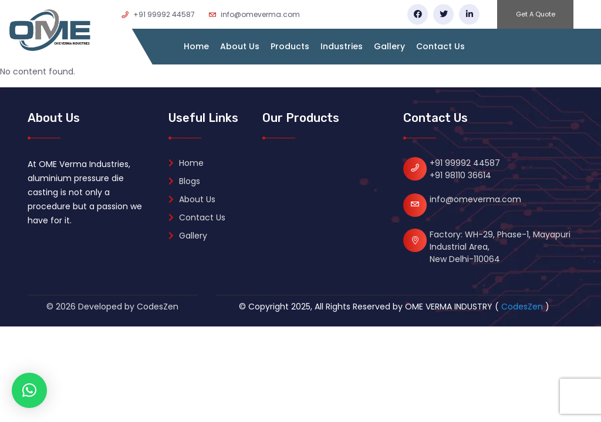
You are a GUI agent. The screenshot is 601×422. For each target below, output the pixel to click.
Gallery (389, 46)
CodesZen (522, 306)
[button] (29, 390)
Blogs (184, 181)
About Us (239, 46)
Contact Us (440, 46)
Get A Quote (535, 14)
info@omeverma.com (475, 199)
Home (196, 46)
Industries (341, 46)
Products (290, 46)
